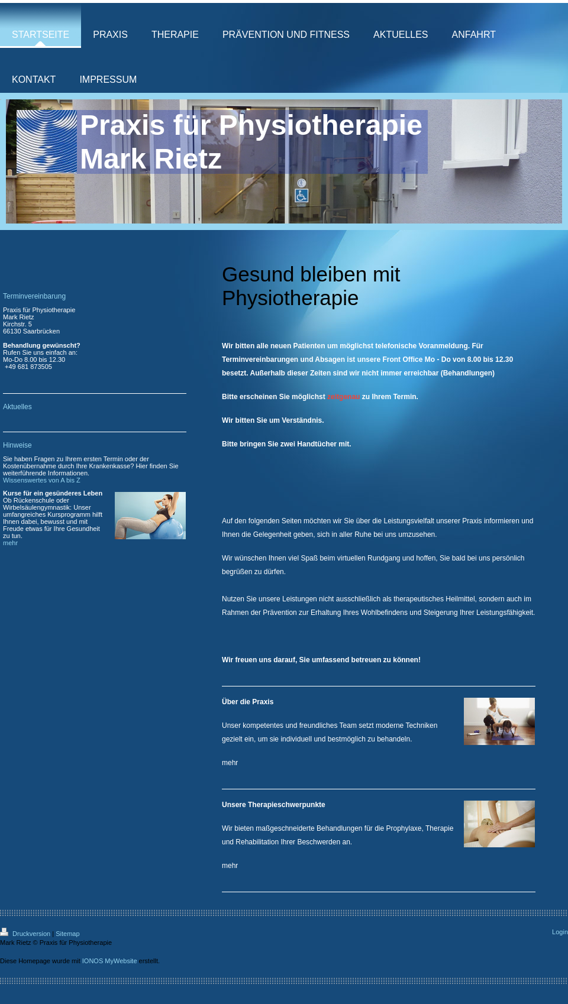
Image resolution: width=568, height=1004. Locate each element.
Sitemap (67, 933)
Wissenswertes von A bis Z (41, 480)
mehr (230, 763)
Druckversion (26, 933)
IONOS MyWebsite (109, 960)
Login (560, 931)
